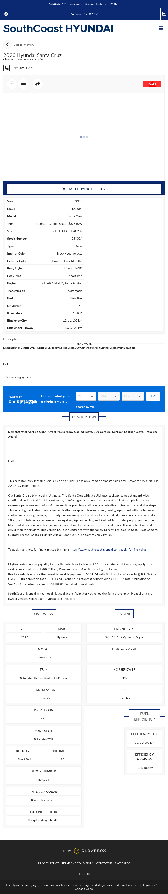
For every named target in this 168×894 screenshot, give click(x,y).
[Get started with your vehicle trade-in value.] (153, 396)
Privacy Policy (48, 863)
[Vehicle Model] (133, 396)
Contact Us (104, 863)
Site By (84, 851)
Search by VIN (85, 407)
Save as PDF (122, 863)
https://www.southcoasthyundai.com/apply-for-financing (108, 549)
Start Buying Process (84, 189)
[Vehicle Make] (109, 396)
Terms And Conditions (77, 863)
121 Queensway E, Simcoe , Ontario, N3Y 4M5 (90, 3)
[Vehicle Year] (86, 396)
